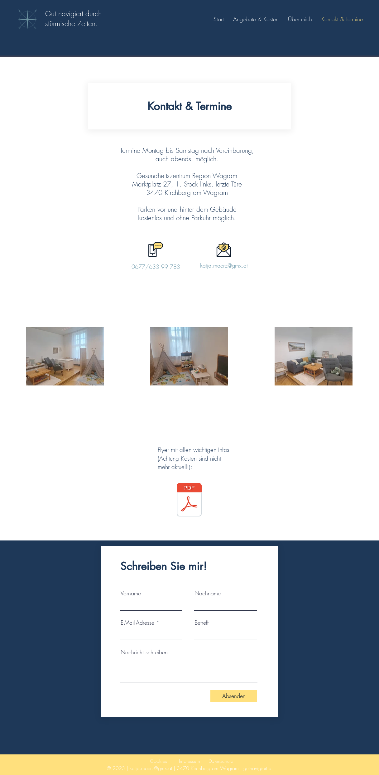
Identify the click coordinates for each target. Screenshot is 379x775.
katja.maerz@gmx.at (224, 265)
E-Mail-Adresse (137, 622)
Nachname (207, 593)
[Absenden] (233, 696)
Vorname (131, 593)
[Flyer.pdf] (189, 500)
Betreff (201, 622)
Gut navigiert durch (73, 13)
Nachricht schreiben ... (148, 652)
